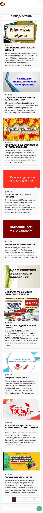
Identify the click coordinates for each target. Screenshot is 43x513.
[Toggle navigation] (40, 3)
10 (34, 499)
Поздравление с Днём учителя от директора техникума (21, 146)
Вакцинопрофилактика (17, 378)
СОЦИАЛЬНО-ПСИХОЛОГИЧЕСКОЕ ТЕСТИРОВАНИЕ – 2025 (20, 98)
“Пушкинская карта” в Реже (18, 477)
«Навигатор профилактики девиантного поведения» (18, 293)
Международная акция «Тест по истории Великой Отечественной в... (21, 427)
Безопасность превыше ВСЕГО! (20, 244)
